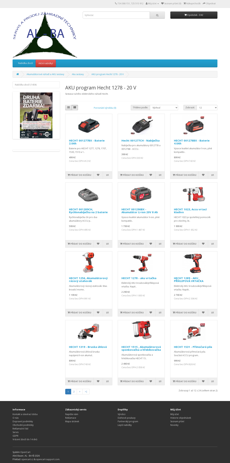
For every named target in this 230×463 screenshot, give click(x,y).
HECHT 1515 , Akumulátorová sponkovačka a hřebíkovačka (141, 348)
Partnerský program (128, 421)
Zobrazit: (190, 107)
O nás (16, 417)
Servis (16, 432)
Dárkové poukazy (126, 417)
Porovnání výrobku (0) (105, 107)
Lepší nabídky (125, 425)
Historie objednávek (180, 417)
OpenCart (25, 452)
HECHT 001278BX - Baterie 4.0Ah (192, 142)
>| (86, 391)
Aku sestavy (78, 74)
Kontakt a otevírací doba (25, 414)
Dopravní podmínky (23, 421)
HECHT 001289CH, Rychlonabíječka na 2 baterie (88, 210)
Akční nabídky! (45, 63)
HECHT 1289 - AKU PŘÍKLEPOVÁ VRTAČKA (188, 279)
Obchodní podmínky (23, 425)
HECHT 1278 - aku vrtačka (138, 278)
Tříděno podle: (140, 107)
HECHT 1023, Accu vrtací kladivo (190, 210)
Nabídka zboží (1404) (25, 84)
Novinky (174, 425)
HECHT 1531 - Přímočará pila (193, 347)
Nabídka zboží (25, 63)
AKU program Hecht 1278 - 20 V (107, 74)
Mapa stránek (72, 421)
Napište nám (71, 414)
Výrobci (121, 414)
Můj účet (174, 414)
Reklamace (70, 417)
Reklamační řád (20, 428)
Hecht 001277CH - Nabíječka (140, 140)
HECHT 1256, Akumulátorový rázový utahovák (88, 279)
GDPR (15, 435)
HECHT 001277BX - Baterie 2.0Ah (87, 142)
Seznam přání (177, 421)
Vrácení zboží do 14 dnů (25, 439)
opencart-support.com (47, 459)
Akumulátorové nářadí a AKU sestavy (45, 74)
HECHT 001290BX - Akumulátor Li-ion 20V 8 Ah (139, 210)
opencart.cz (27, 459)
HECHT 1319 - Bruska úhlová (88, 347)
